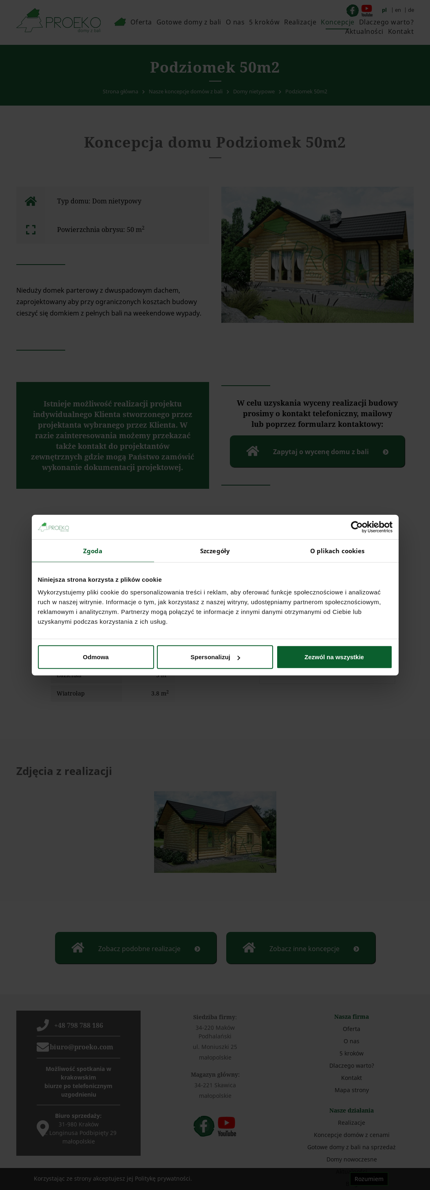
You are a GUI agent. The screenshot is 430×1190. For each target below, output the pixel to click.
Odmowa (95, 657)
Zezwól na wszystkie (334, 657)
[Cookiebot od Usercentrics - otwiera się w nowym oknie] (357, 527)
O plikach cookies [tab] (337, 550)
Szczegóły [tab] (215, 550)
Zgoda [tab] (93, 550)
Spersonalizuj (215, 657)
